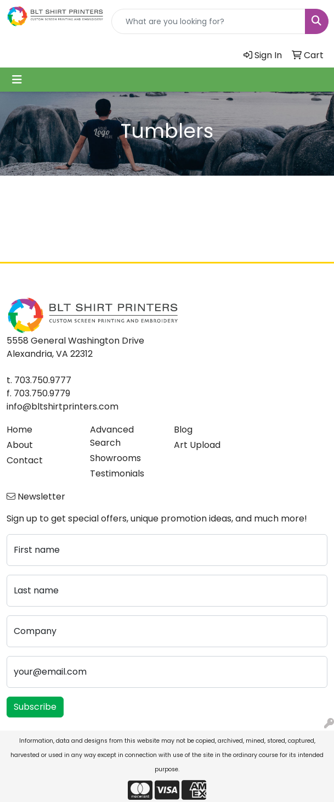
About (20, 445)
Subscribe (35, 706)
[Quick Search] (208, 21)
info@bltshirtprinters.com (62, 406)
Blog (183, 429)
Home (19, 429)
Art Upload (197, 445)
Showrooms (115, 458)
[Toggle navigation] (17, 79)
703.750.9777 (42, 380)
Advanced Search (112, 436)
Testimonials (117, 473)
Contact (25, 460)
